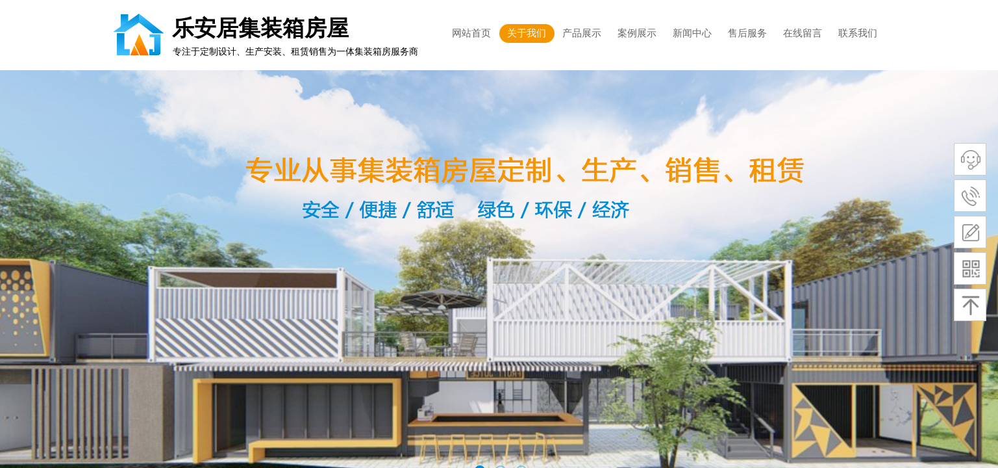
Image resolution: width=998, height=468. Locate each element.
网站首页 (471, 33)
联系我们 (857, 33)
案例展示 (637, 33)
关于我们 (526, 33)
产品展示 (581, 33)
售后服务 (747, 33)
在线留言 (802, 33)
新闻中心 (692, 33)
